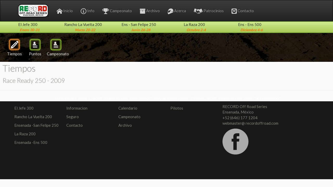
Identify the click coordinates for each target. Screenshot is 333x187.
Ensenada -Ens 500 (30, 142)
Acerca (177, 11)
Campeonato (117, 11)
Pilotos (176, 108)
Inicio (65, 11)
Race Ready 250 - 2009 (34, 80)
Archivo (150, 11)
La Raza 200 (25, 133)
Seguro (72, 116)
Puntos (35, 47)
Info (87, 11)
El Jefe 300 (24, 108)
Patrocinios (209, 11)
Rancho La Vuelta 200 (33, 116)
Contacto (243, 11)
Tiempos (14, 47)
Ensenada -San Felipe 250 (36, 125)
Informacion (76, 108)
